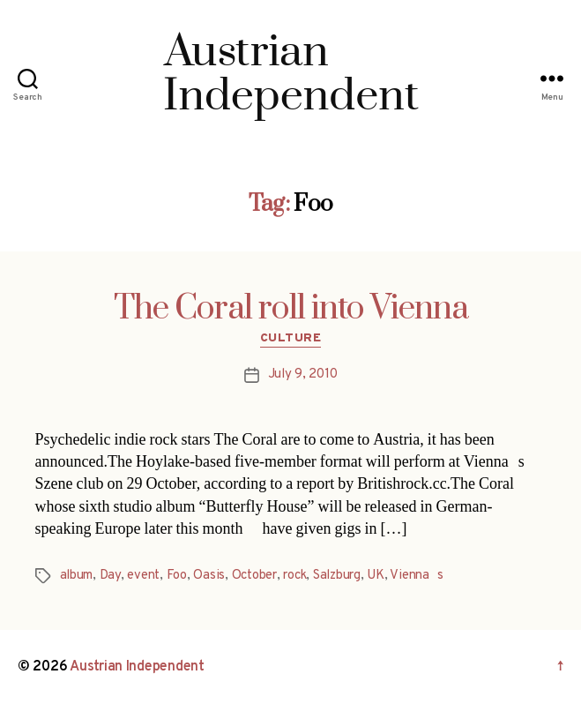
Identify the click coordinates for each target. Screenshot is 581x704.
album (76, 575)
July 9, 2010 (303, 374)
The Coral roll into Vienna (291, 309)
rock (294, 575)
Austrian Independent (137, 667)
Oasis (209, 575)
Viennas (416, 575)
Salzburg (337, 575)
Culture (291, 338)
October (254, 575)
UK (375, 575)
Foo (177, 575)
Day (110, 575)
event (143, 575)
